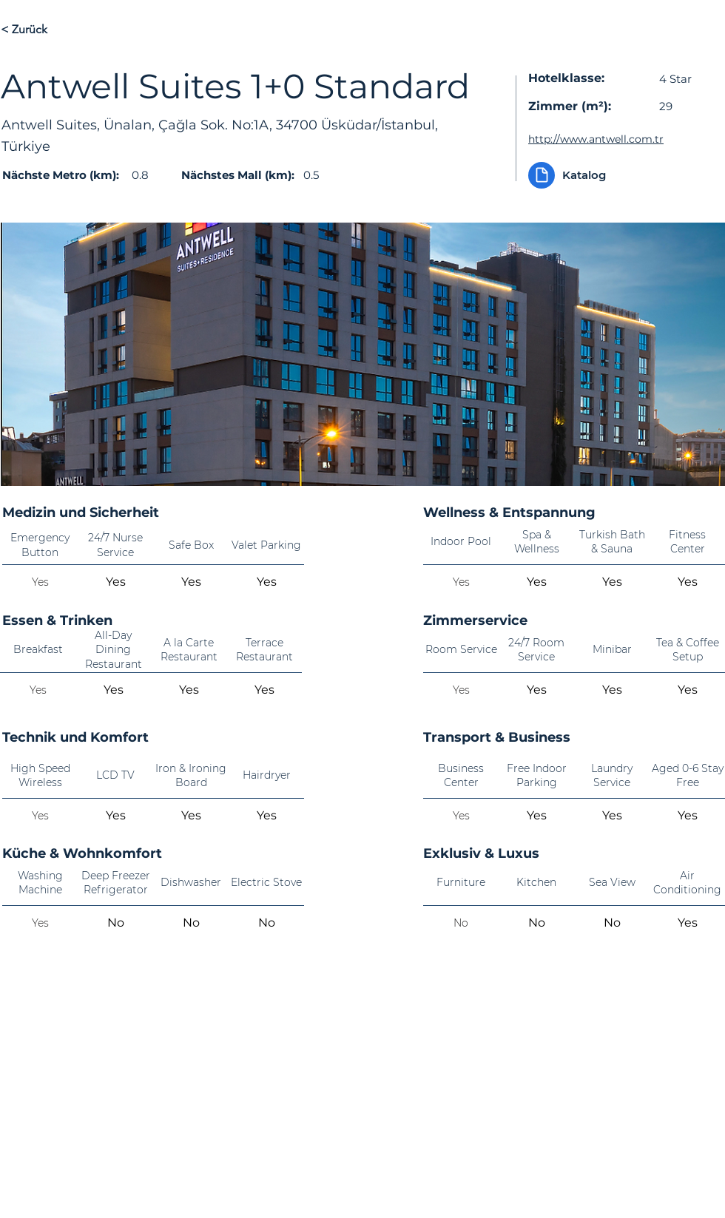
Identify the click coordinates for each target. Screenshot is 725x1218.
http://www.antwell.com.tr (596, 139)
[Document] (541, 175)
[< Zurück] (53, 29)
